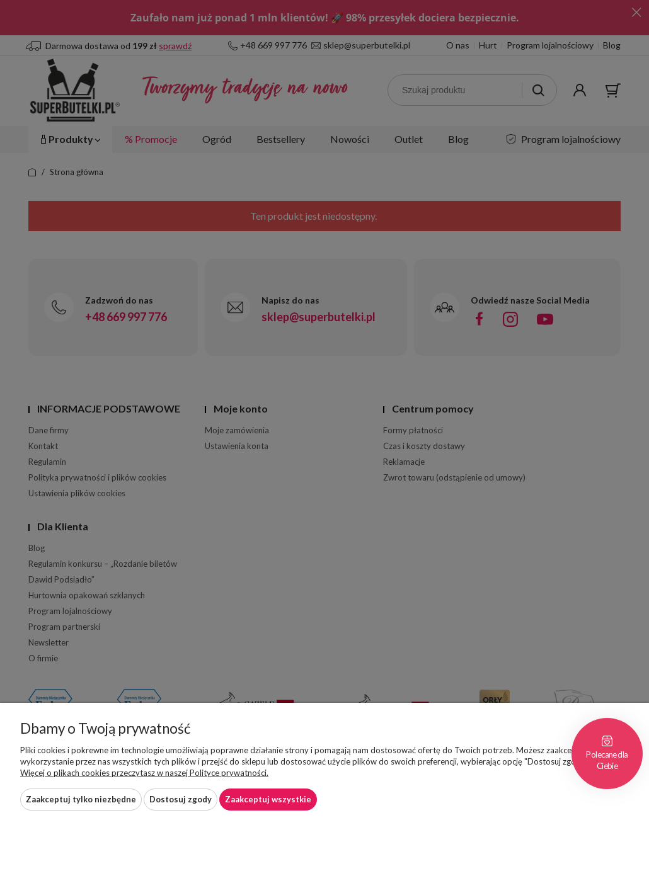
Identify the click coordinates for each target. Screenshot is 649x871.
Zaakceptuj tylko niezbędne (81, 799)
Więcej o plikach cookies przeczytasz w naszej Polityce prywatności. (144, 773)
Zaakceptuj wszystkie (268, 799)
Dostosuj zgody (180, 799)
